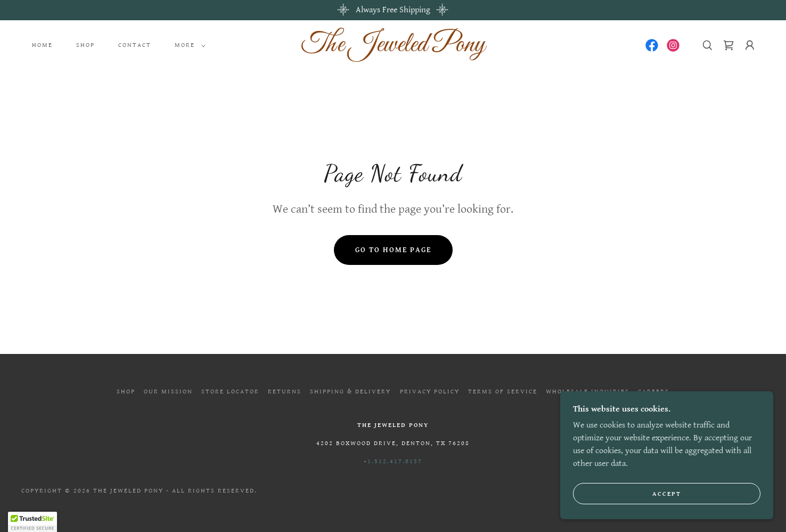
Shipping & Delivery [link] (350, 391)
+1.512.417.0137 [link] (393, 461)
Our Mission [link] (168, 391)
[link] (393, 49)
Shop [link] (85, 45)
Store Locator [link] (230, 391)
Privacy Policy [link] (430, 391)
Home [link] (42, 45)
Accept (666, 493)
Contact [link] (134, 45)
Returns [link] (284, 391)
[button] (188, 45)
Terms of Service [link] (502, 391)
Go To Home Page (393, 250)
